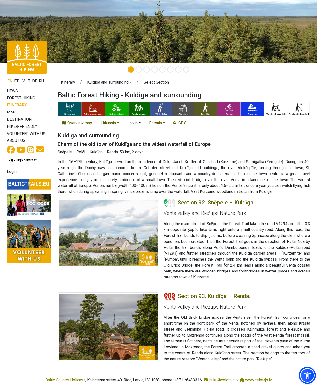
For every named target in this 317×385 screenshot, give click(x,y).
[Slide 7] (178, 69)
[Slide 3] (146, 69)
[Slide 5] (162, 69)
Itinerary (17, 105)
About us (16, 140)
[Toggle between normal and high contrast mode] (23, 160)
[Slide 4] (154, 69)
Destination (19, 119)
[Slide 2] (138, 69)
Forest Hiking (21, 98)
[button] (109, 83)
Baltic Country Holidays (65, 380)
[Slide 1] (131, 69)
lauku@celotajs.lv (221, 380)
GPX (179, 123)
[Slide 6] (170, 69)
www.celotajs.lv (256, 380)
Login (12, 171)
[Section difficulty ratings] (170, 203)
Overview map (77, 123)
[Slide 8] (186, 69)
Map (11, 112)
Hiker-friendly (22, 126)
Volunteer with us (26, 133)
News (12, 91)
